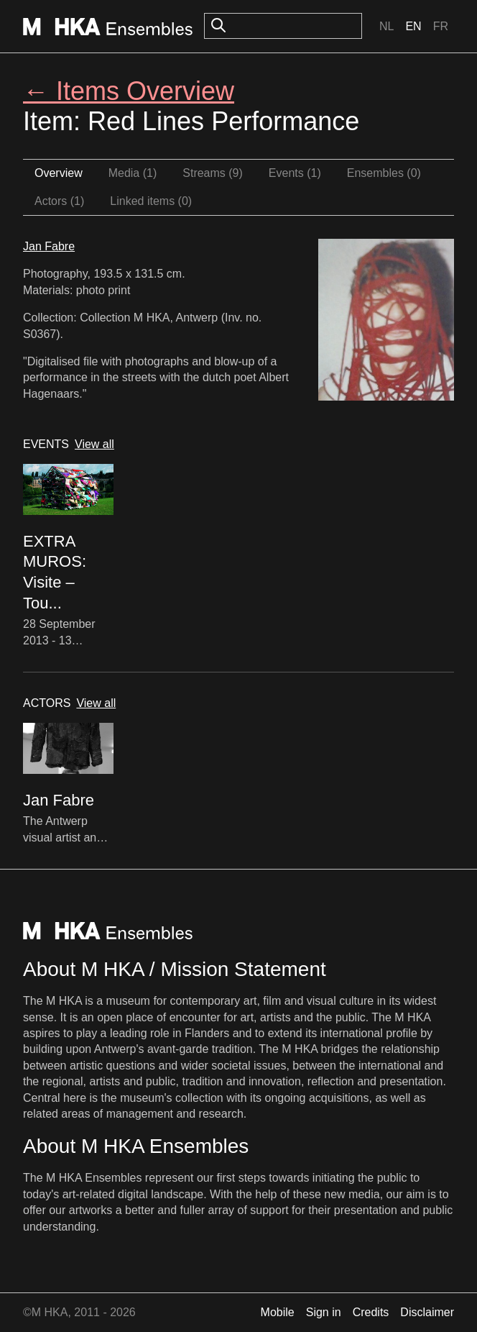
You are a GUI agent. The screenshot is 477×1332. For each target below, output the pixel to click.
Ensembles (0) (384, 173)
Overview (58, 173)
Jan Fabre (49, 246)
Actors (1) (59, 201)
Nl (386, 26)
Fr (440, 26)
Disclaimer (427, 1312)
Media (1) (132, 173)
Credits (371, 1312)
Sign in (323, 1312)
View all (94, 444)
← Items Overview (128, 91)
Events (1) (295, 173)
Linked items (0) (151, 201)
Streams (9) (212, 173)
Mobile (278, 1312)
